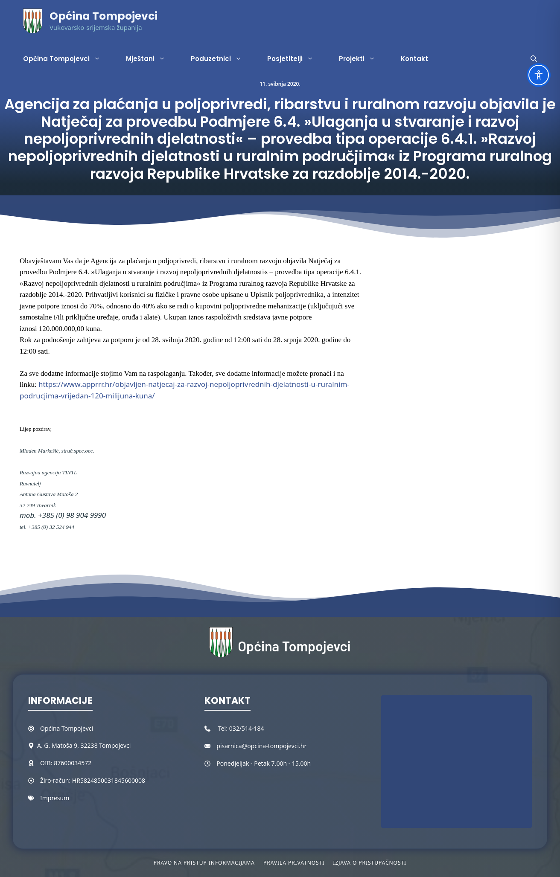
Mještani (152, 59)
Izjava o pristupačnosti (369, 862)
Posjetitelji (296, 59)
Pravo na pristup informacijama (204, 862)
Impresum (54, 798)
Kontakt (414, 58)
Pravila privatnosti (293, 862)
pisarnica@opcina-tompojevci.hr (261, 746)
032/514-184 (246, 728)
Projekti (363, 59)
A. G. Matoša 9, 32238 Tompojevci (84, 745)
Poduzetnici (222, 59)
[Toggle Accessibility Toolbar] (539, 75)
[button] (534, 59)
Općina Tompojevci (104, 16)
